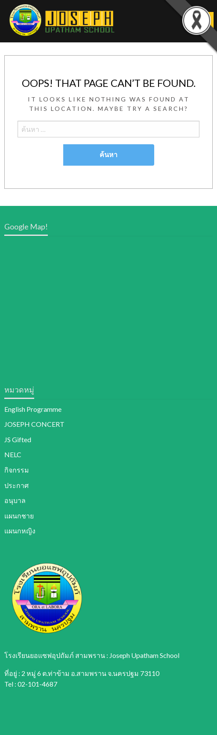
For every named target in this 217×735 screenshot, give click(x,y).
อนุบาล (15, 500)
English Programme (33, 409)
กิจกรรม (16, 470)
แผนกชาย (19, 516)
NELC (12, 454)
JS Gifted (17, 439)
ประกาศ (16, 485)
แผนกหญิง (19, 531)
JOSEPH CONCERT (34, 424)
